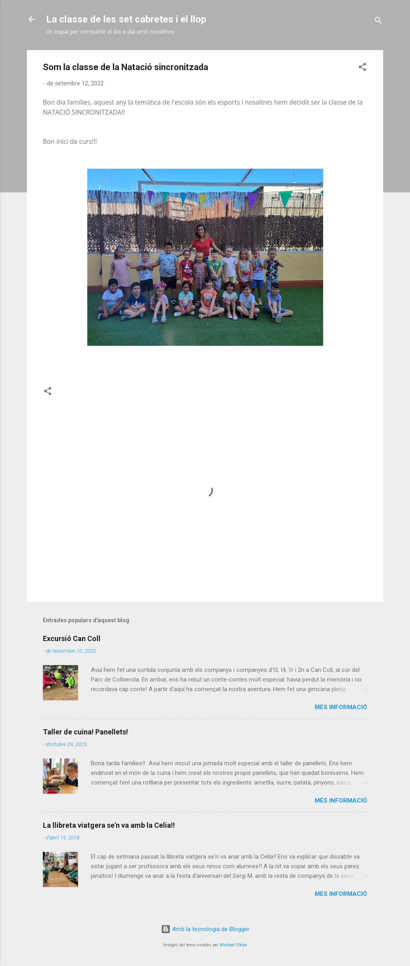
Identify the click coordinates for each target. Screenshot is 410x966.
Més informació (341, 707)
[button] (362, 68)
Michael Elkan (233, 945)
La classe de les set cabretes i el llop (126, 19)
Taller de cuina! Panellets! (85, 732)
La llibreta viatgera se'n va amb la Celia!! (109, 825)
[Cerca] (378, 22)
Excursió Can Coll (71, 638)
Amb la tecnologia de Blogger (205, 929)
